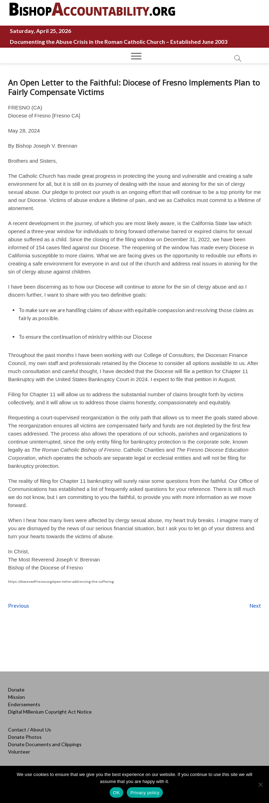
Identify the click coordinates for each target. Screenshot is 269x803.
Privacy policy (144, 792)
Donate (16, 690)
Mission (16, 697)
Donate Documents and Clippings (45, 744)
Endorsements (24, 704)
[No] (260, 784)
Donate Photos (25, 737)
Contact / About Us (29, 730)
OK (116, 792)
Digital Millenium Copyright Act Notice (50, 712)
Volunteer (19, 752)
